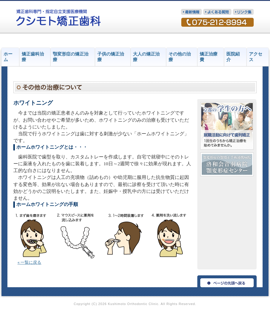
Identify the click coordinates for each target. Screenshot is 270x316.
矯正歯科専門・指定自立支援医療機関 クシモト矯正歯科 (58, 18)
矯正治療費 (208, 57)
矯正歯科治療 (33, 57)
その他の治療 (180, 57)
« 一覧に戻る (29, 262)
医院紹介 (233, 57)
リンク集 (243, 12)
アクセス (255, 57)
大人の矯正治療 (146, 57)
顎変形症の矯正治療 (70, 57)
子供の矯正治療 (110, 57)
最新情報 (191, 12)
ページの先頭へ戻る (227, 281)
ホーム (8, 57)
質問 (217, 12)
